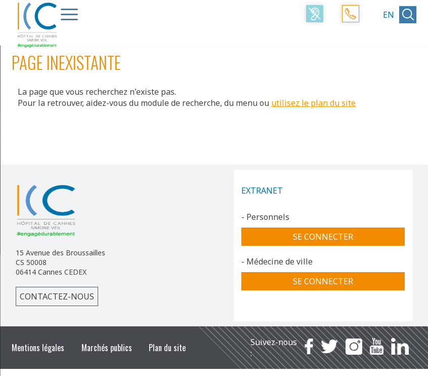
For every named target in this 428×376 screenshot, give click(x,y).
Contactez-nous (57, 296)
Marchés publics (106, 348)
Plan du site (167, 348)
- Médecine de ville (277, 261)
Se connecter (323, 236)
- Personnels (265, 216)
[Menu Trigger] (69, 14)
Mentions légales (38, 348)
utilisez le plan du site (313, 102)
